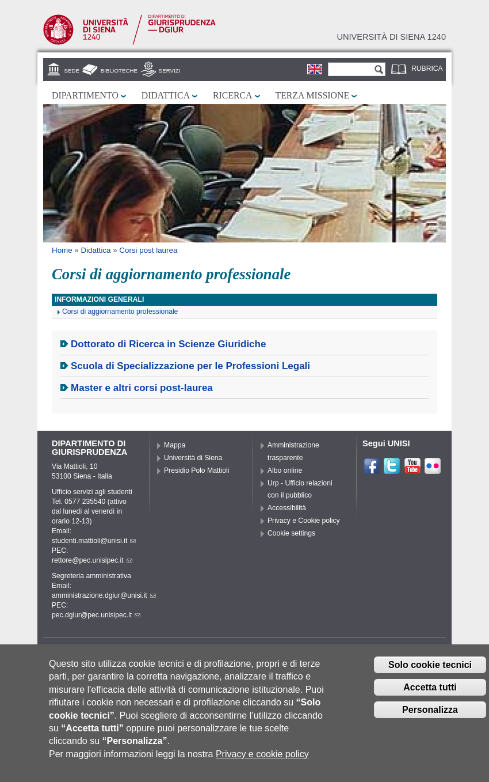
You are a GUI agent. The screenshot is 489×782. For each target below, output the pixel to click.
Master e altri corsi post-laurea (142, 387)
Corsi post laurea (148, 250)
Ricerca (232, 95)
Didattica (166, 95)
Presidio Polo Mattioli (197, 470)
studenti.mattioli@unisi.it (94, 541)
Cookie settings (291, 533)
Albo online (285, 470)
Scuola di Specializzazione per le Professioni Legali (190, 365)
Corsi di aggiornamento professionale (120, 312)
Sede (71, 70)
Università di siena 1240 (391, 36)
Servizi (170, 70)
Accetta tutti (429, 697)
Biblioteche (119, 70)
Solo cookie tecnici (430, 674)
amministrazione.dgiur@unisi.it (104, 595)
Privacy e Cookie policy (304, 521)
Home (62, 250)
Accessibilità (287, 508)
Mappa (174, 445)
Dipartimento (85, 95)
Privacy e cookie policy (262, 764)
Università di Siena (193, 458)
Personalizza (430, 719)
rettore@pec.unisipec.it (92, 560)
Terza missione (313, 95)
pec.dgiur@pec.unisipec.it (96, 615)
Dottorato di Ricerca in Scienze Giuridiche (168, 344)
